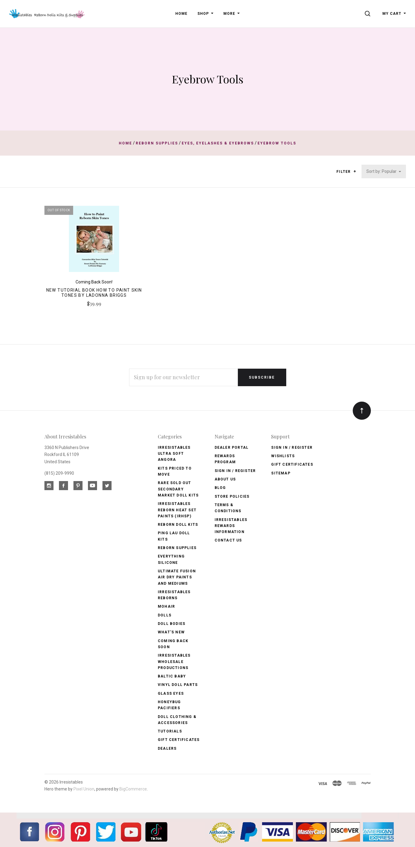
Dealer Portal (232, 447)
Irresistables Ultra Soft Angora (174, 453)
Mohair (166, 606)
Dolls (164, 615)
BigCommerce (133, 789)
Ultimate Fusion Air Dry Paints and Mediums (177, 577)
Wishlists (283, 456)
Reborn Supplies (177, 548)
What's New (171, 632)
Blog (220, 488)
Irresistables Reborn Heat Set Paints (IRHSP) (177, 510)
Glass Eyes (171, 693)
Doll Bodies (171, 624)
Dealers (167, 748)
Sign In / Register (235, 471)
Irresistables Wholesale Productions (174, 661)
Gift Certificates (178, 740)
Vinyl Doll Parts (178, 685)
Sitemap (280, 473)
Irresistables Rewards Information (231, 526)
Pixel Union (83, 789)
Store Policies (232, 496)
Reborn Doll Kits (178, 524)
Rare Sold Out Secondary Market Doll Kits (178, 489)
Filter (346, 172)
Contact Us (228, 540)
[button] (354, 171)
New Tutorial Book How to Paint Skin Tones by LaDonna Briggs (94, 293)
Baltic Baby (172, 676)
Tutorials (170, 731)
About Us (225, 479)
